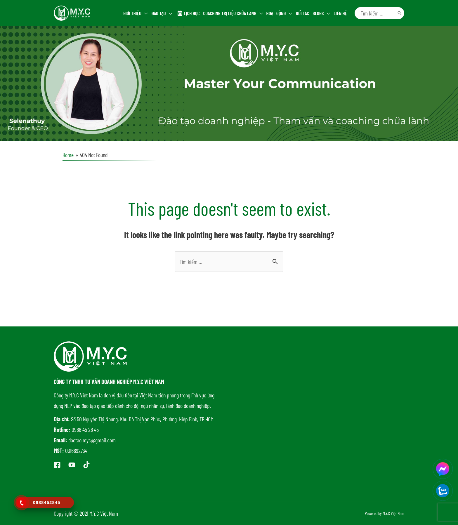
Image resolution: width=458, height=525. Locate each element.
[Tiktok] (86, 464)
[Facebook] (57, 464)
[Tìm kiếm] (399, 13)
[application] (144, 13)
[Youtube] (71, 464)
